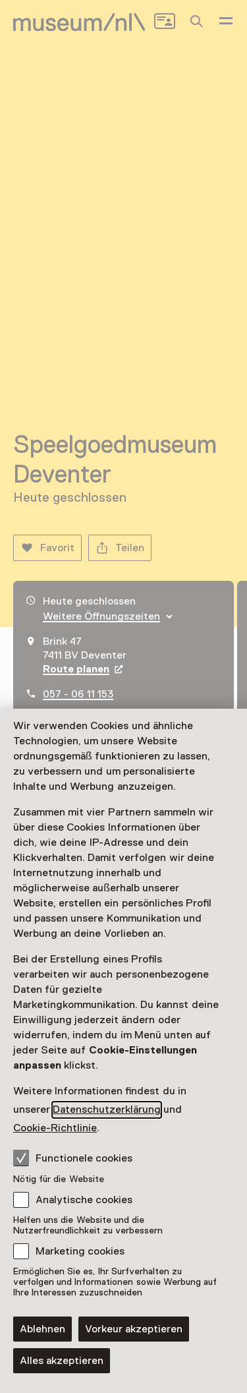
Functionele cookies (72, 1158)
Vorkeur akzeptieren (133, 1329)
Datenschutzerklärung (107, 1109)
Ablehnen (42, 1329)
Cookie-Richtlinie (55, 1128)
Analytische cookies (84, 1200)
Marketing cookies (80, 1251)
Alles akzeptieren (61, 1361)
